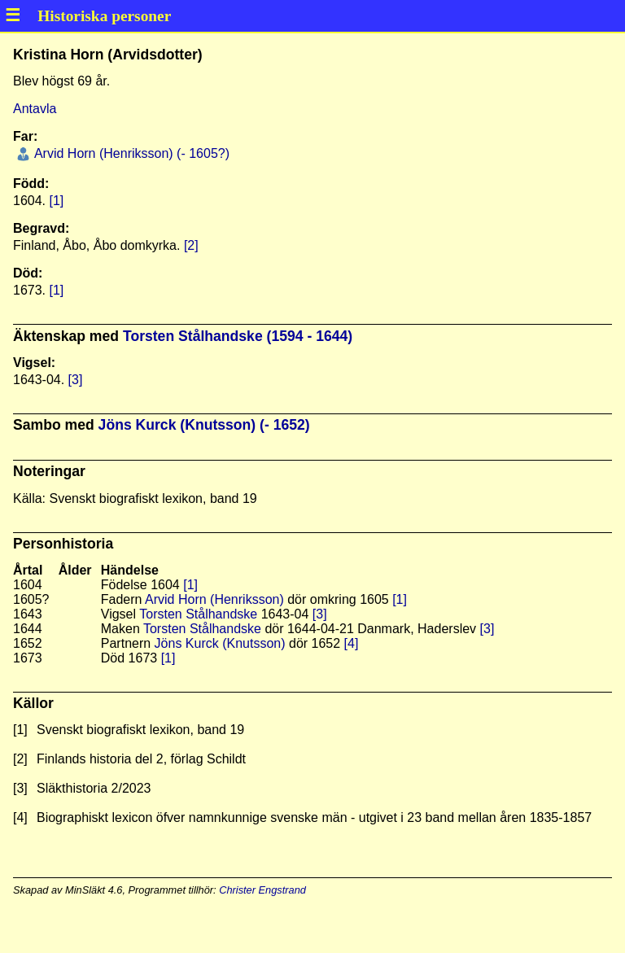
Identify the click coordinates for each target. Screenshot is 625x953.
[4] (351, 643)
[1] (56, 201)
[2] (191, 245)
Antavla (34, 109)
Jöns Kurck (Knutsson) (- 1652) (204, 425)
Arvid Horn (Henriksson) (214, 599)
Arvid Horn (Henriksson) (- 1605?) (130, 153)
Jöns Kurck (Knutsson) (220, 643)
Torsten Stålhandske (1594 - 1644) (237, 336)
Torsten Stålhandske (198, 614)
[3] (75, 380)
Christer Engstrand (262, 890)
